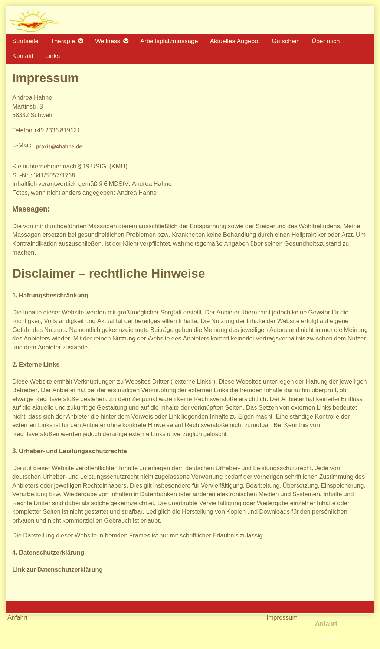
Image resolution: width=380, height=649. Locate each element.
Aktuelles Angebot (235, 41)
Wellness (107, 41)
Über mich (326, 41)
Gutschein (286, 41)
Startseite (25, 41)
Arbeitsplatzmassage (169, 41)
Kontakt (22, 56)
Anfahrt (325, 638)
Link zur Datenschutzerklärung (57, 570)
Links (52, 56)
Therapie (62, 41)
